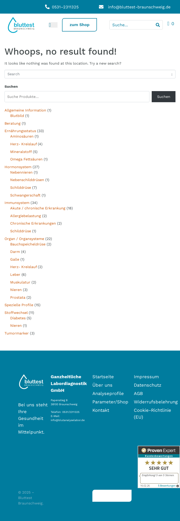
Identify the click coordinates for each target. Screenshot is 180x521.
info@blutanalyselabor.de (68, 420)
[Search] (158, 24)
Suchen (11, 86)
